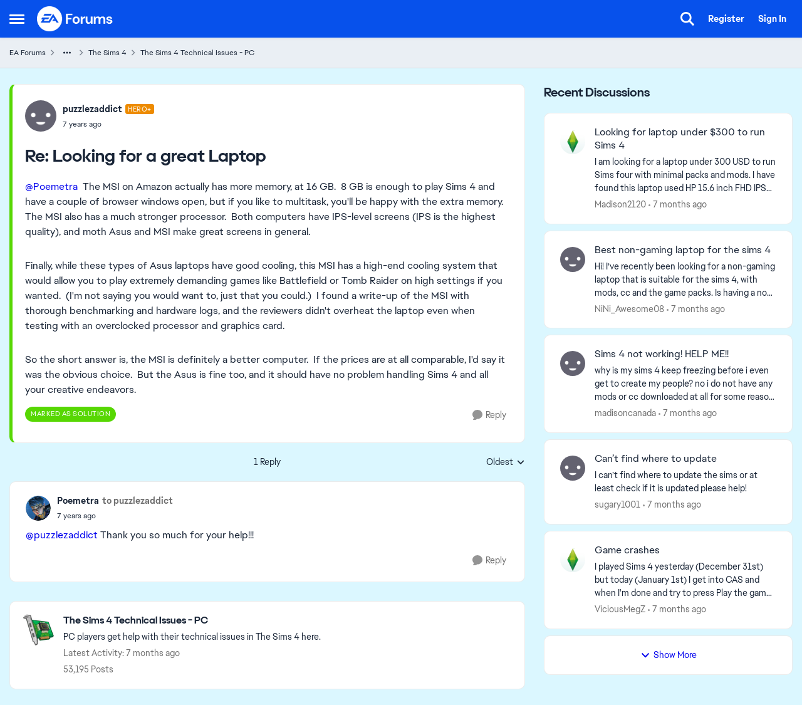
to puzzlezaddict (137, 500)
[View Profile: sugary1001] (572, 468)
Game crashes (627, 550)
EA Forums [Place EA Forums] (27, 53)
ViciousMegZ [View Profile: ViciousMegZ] (620, 609)
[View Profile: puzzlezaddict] (40, 116)
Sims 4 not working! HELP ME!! (662, 354)
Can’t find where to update (656, 458)
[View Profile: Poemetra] (38, 508)
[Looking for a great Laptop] (108, 124)
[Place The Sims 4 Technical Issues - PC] (192, 620)
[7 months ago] (677, 204)
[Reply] (489, 415)
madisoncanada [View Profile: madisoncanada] (625, 413)
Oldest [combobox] (505, 462)
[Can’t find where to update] (685, 482)
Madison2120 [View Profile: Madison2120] (620, 204)
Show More (668, 655)
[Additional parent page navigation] (67, 52)
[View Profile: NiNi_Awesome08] (572, 259)
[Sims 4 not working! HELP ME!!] (685, 384)
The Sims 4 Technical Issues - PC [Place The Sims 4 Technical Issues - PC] (197, 53)
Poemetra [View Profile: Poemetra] (78, 500)
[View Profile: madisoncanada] (572, 363)
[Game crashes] (685, 580)
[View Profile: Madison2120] (572, 141)
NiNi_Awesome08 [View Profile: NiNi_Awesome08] (629, 308)
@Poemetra (51, 186)
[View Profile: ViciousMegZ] (572, 559)
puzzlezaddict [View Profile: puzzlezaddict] (92, 109)
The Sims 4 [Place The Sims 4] (107, 53)
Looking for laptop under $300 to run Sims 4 (680, 139)
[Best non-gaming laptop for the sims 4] (685, 279)
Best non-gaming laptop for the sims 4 (683, 250)
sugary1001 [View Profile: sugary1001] (617, 504)
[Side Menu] (17, 18)
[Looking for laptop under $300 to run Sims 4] (685, 175)
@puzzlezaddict (62, 534)
